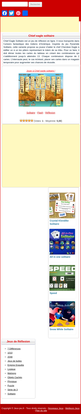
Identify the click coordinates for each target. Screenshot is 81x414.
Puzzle (11, 385)
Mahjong (12, 373)
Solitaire (30, 112)
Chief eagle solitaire (41, 35)
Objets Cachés (15, 377)
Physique (12, 381)
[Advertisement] (41, 155)
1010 (10, 352)
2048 (10, 357)
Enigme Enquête (16, 365)
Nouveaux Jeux (55, 408)
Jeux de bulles (15, 361)
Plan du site (41, 410)
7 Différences (14, 348)
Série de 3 (13, 389)
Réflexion (50, 112)
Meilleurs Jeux (72, 408)
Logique (11, 369)
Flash (40, 112)
